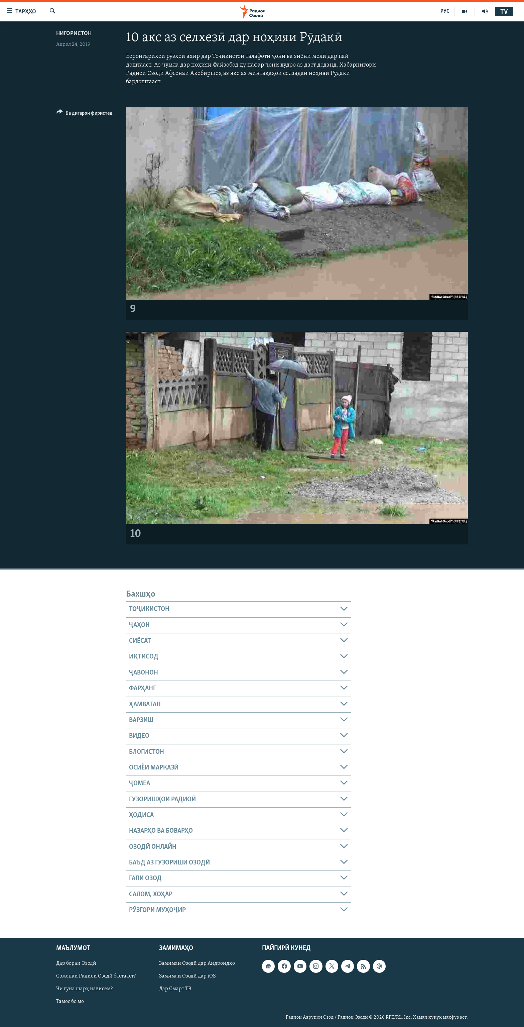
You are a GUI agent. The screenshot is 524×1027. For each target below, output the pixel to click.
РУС (444, 11)
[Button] (84, 114)
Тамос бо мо (70, 1002)
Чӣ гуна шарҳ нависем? (84, 989)
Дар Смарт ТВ (175, 989)
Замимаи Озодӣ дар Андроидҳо (197, 963)
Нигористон (74, 33)
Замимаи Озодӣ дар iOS (187, 976)
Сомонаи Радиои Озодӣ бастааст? (96, 976)
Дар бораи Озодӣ (76, 963)
